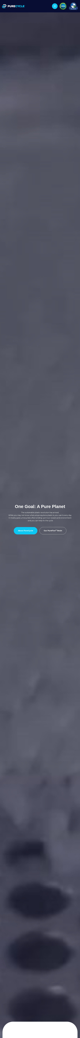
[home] (14, 6)
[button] (55, 6)
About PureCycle (25, 531)
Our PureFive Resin (53, 530)
